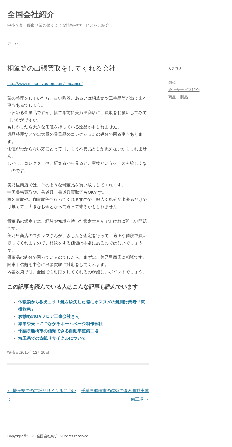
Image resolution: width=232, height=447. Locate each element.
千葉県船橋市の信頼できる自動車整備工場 (58, 330)
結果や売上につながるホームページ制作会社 (60, 323)
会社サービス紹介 (184, 89)
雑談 (172, 82)
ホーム (12, 43)
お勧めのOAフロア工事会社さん (48, 316)
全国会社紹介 (30, 14)
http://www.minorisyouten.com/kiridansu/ (45, 83)
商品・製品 (178, 97)
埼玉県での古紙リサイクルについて (52, 338)
